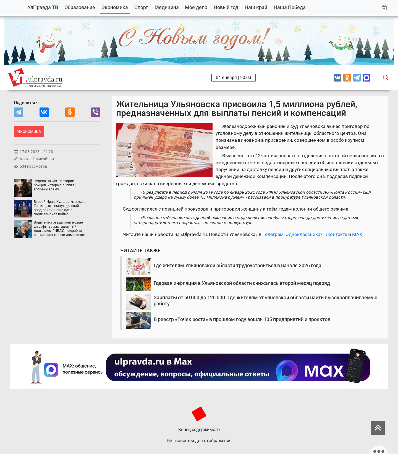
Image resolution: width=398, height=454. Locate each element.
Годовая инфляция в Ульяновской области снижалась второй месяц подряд (242, 283)
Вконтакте (335, 234)
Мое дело (196, 7)
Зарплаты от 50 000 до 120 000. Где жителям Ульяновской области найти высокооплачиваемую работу (266, 300)
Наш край (256, 7)
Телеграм (273, 234)
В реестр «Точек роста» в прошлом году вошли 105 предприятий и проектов (242, 319)
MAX (357, 234)
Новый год (226, 7)
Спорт (141, 7)
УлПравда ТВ (43, 7)
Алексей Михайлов (37, 159)
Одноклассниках (304, 234)
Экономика (114, 7)
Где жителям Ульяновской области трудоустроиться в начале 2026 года (237, 265)
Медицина (167, 7)
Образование (79, 7)
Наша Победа (290, 7)
